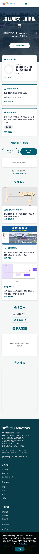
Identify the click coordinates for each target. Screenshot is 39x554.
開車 (3, 491)
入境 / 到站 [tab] (10, 152)
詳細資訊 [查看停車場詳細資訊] (8, 78)
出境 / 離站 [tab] (28, 152)
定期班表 (5, 473)
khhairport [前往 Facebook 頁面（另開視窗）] (8, 457)
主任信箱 (5, 529)
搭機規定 (5, 519)
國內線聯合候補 (7, 477)
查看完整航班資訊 (19, 173)
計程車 (4, 498)
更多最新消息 (20, 320)
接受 (19, 549)
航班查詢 (5, 470)
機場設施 (5, 512)
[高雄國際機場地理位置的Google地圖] (19, 389)
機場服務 (5, 516)
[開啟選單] (26, 3)
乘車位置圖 (9, 132)
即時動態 (8, 102)
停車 (3, 495)
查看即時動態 (10, 219)
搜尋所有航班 (20, 46)
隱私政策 (24, 544)
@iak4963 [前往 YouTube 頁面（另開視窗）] (21, 457)
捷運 (3, 487)
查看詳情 (8, 258)
